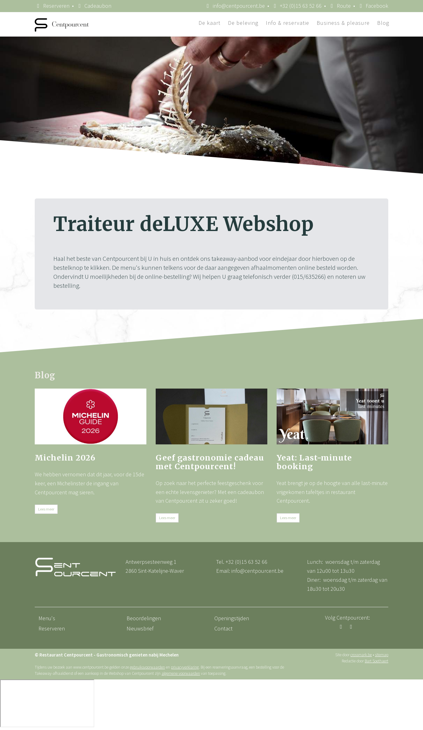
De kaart (209, 22)
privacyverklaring (185, 667)
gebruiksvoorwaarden (147, 667)
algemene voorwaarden (181, 673)
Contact (223, 628)
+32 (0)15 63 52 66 (246, 561)
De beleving (243, 22)
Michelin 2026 (65, 458)
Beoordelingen (144, 618)
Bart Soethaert (376, 661)
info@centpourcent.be (257, 570)
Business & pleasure (343, 22)
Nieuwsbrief (140, 628)
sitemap (381, 654)
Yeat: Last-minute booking (314, 462)
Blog (383, 22)
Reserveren (52, 5)
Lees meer (46, 509)
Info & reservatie (287, 22)
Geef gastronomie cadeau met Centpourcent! (210, 462)
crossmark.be (361, 654)
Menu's (46, 618)
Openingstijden (231, 618)
